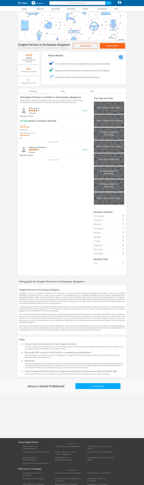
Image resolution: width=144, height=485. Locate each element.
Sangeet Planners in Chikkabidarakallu (30, 447)
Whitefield (108, 224)
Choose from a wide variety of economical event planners (77, 77)
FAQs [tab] (92, 91)
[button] (40, 3)
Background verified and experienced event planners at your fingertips (82, 70)
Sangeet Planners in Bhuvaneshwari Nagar (63, 458)
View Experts (85, 46)
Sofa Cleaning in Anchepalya (33, 478)
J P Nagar (108, 241)
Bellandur (108, 232)
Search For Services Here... (77, 3)
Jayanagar (108, 237)
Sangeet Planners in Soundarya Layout (99, 447)
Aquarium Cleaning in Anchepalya (68, 473)
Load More (53, 142)
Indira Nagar (108, 253)
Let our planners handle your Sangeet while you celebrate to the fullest (82, 64)
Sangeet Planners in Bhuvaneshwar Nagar (101, 458)
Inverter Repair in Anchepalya (98, 473)
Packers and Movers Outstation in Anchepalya (68, 479)
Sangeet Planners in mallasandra (35, 463)
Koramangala (108, 216)
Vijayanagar (108, 245)
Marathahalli (108, 228)
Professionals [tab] (33, 91)
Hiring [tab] (62, 91)
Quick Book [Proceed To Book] (112, 46)
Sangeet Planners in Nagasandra (99, 452)
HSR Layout (108, 220)
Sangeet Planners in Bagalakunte (67, 446)
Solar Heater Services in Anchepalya (96, 479)
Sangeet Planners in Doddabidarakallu (30, 458)
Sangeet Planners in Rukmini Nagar (36, 452)
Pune (108, 263)
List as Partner (98, 386)
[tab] (24, 9)
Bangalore (39, 3)
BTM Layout (108, 249)
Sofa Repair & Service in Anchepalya (31, 474)
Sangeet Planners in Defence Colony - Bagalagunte (66, 453)
